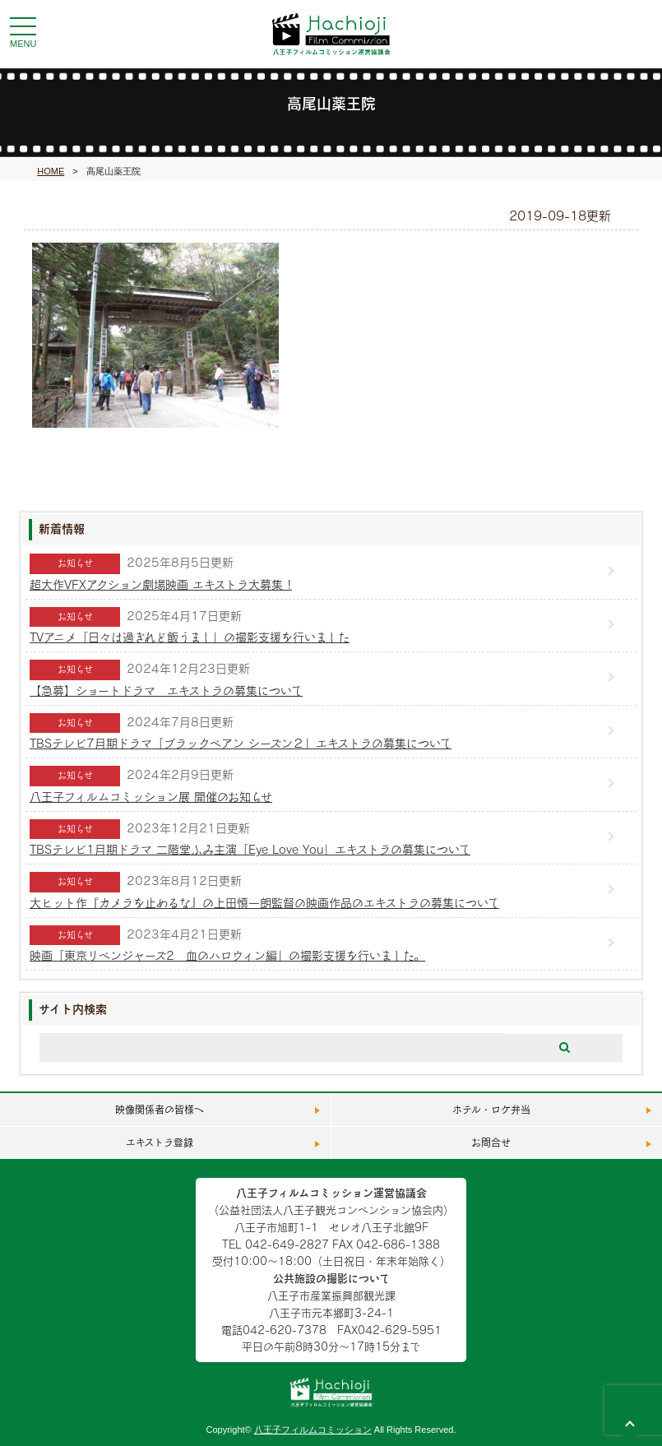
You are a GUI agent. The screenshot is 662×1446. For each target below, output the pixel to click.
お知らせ (75, 563)
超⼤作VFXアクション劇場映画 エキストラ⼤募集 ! (161, 584)
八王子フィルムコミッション (313, 1429)
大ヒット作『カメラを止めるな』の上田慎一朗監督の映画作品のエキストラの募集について (264, 903)
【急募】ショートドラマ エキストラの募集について (166, 691)
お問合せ (491, 1142)
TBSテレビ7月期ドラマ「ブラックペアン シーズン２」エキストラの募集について (240, 743)
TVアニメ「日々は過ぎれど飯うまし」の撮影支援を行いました (190, 637)
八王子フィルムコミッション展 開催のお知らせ (151, 797)
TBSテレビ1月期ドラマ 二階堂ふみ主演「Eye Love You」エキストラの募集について (250, 849)
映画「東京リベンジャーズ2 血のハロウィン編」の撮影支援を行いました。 (227, 955)
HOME (50, 171)
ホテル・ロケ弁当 (491, 1109)
